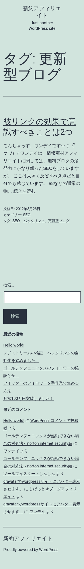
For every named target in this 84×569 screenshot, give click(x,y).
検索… (8, 285)
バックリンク (34, 221)
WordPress (48, 549)
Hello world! (13, 345)
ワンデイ (37, 511)
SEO (27, 215)
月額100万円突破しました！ (28, 398)
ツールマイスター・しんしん (29, 473)
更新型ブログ (58, 221)
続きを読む (24, 190)
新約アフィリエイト (28, 538)
